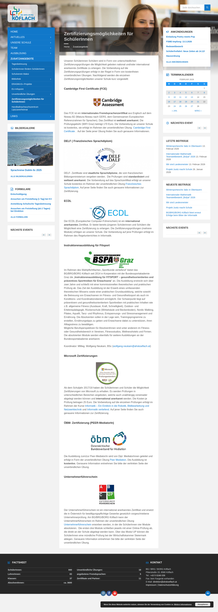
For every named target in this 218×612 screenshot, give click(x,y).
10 (175, 97)
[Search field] (195, 8)
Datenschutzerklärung (168, 585)
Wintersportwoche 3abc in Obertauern (184, 146)
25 (180, 106)
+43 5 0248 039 (157, 575)
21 (198, 102)
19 (186, 102)
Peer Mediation (118, 460)
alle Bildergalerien (21, 176)
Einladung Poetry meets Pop (180, 37)
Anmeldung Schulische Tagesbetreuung (31, 204)
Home (66, 47)
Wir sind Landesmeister (177, 164)
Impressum (151, 585)
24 (175, 106)
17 (175, 102)
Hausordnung (173, 56)
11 (180, 97)
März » (198, 111)
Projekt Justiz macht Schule (179, 169)
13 (192, 97)
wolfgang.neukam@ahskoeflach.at (131, 346)
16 (169, 102)
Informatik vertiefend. (98, 409)
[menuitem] (31, 31)
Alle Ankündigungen (177, 62)
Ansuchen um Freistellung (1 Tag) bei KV (31, 199)
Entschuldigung (19, 194)
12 (186, 97)
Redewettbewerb (174, 46)
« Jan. (174, 111)
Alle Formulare (19, 217)
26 (186, 106)
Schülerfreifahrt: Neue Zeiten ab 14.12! (185, 51)
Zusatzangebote (80, 47)
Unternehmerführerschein (77, 524)
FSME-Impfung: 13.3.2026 (179, 41)
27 (192, 106)
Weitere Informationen (183, 604)
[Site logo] (23, 21)
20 (192, 102)
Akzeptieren (203, 604)
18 (180, 102)
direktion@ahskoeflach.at (165, 582)
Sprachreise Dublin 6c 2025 (26, 170)
